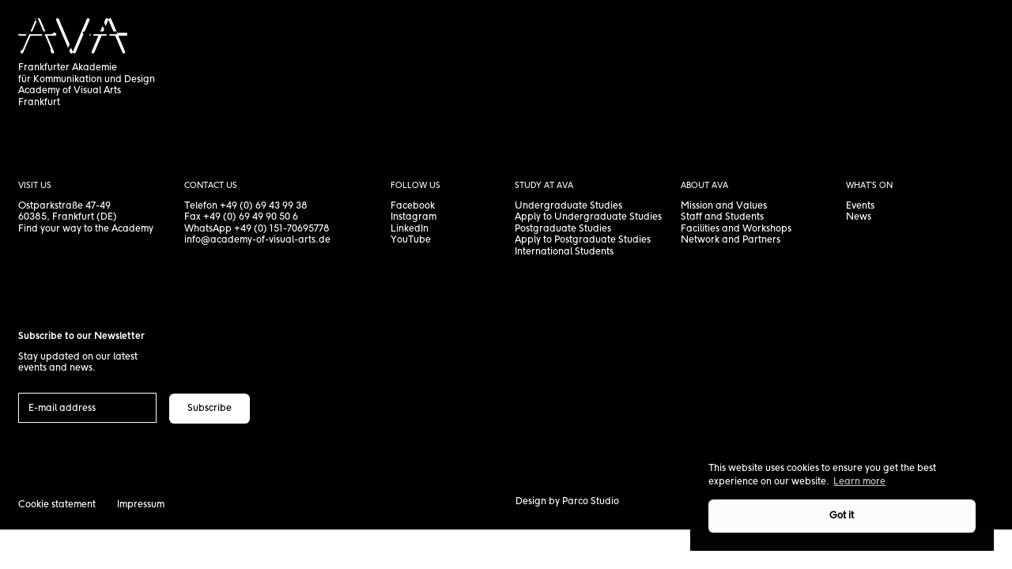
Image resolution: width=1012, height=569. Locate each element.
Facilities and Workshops (736, 229)
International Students (564, 252)
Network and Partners (730, 240)
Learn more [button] (859, 482)
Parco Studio (590, 501)
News (858, 217)
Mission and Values (724, 206)
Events (860, 206)
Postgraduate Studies (563, 229)
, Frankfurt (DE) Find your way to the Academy (85, 223)
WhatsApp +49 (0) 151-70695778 (257, 229)
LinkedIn (410, 229)
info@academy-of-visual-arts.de (257, 240)
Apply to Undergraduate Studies (588, 217)
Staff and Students (722, 217)
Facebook (413, 206)
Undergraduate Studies (568, 206)
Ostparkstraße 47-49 (64, 206)
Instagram (413, 217)
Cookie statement (57, 504)
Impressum (140, 504)
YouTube (411, 240)
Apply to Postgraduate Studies (583, 240)
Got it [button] (841, 516)
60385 (32, 217)
